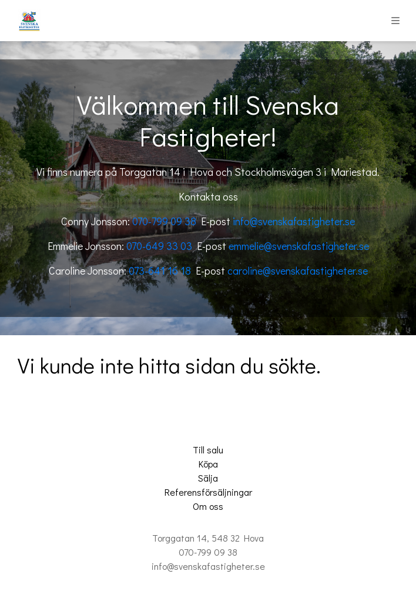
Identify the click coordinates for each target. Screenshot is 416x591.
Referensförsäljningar (208, 492)
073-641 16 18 (160, 270)
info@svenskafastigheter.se (294, 221)
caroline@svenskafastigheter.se (297, 270)
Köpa (208, 464)
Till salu (208, 449)
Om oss (208, 506)
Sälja (208, 478)
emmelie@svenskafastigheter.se (299, 246)
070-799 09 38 (164, 221)
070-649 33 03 (159, 246)
